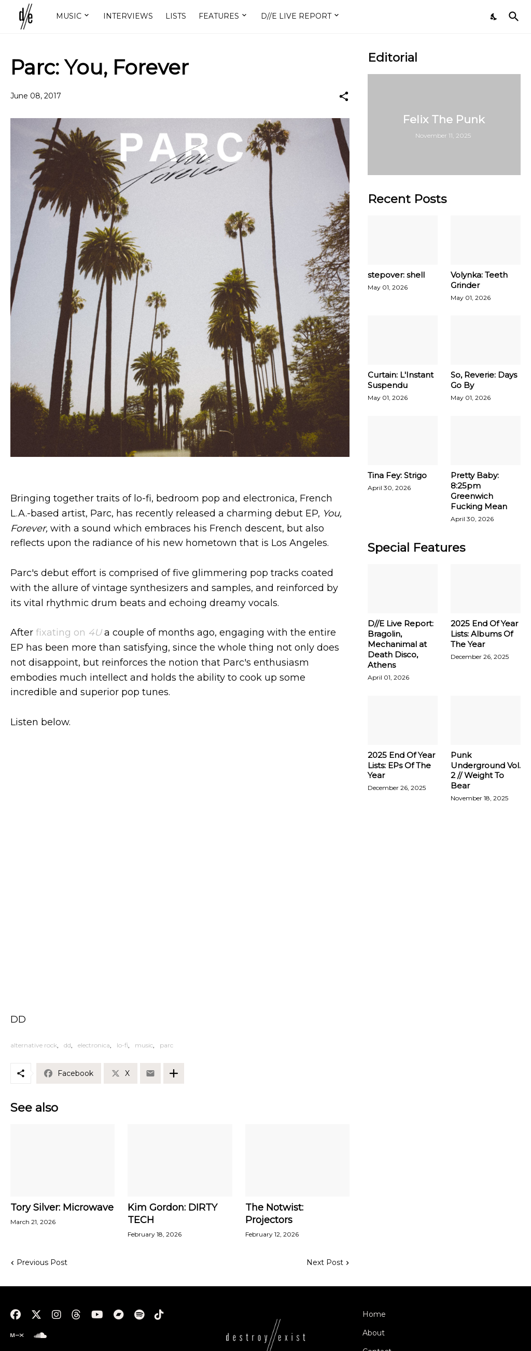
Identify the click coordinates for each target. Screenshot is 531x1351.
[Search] (512, 16)
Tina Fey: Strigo (397, 475)
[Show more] (173, 1073)
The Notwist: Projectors (274, 1214)
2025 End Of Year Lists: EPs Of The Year (401, 765)
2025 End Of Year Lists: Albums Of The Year (484, 634)
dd (67, 1045)
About (373, 1333)
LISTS (175, 16)
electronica (94, 1045)
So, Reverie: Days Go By (484, 380)
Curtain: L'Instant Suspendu (401, 380)
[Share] (344, 96)
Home (374, 1314)
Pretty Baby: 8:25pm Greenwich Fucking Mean (479, 490)
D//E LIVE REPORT (296, 16)
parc (166, 1045)
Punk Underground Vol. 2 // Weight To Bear (486, 770)
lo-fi (122, 1045)
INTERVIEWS (128, 16)
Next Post (324, 1262)
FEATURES (219, 16)
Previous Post (42, 1262)
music (144, 1045)
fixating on (69, 632)
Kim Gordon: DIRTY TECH (172, 1214)
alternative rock (33, 1045)
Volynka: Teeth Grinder (479, 280)
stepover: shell (396, 275)
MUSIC (68, 16)
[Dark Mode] (494, 16)
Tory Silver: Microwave (62, 1207)
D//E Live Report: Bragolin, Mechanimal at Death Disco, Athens (401, 644)
